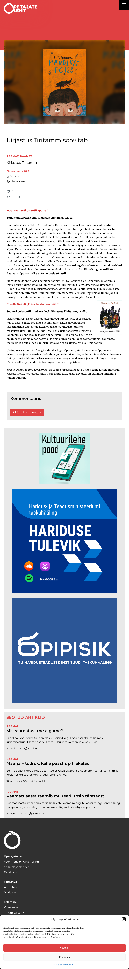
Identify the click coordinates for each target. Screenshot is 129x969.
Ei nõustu (64, 957)
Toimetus (10, 881)
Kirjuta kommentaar (27, 412)
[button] (124, 919)
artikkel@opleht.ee (17, 867)
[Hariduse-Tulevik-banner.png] (64, 592)
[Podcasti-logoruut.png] (64, 701)
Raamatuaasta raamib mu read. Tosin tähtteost (55, 796)
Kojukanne (11, 907)
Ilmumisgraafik (14, 912)
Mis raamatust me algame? (34, 730)
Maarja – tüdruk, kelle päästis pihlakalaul (48, 763)
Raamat (12, 156)
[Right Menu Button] (124, 5)
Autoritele (10, 887)
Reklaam (10, 892)
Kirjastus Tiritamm (22, 163)
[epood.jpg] (64, 482)
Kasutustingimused (63, 964)
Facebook (10, 872)
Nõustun (64, 947)
